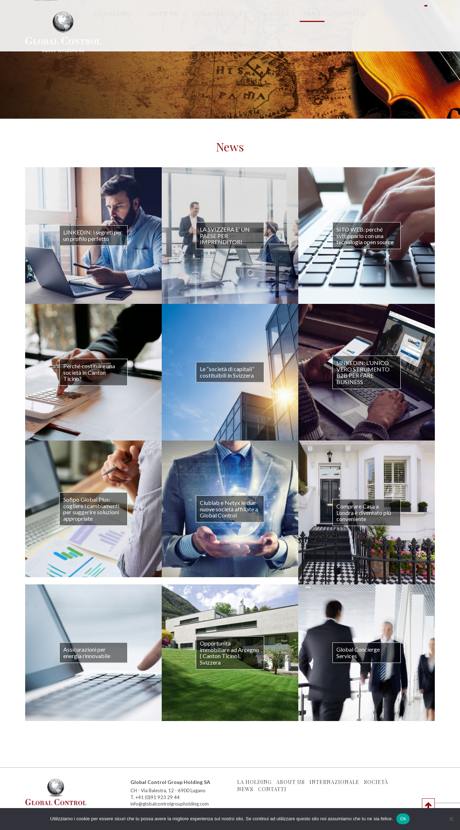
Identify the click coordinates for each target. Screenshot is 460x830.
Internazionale (220, 43)
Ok (403, 818)
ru (419, 43)
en (432, 43)
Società (275, 43)
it (425, 43)
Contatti (351, 43)
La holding (113, 43)
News (312, 43)
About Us (162, 43)
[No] (451, 818)
